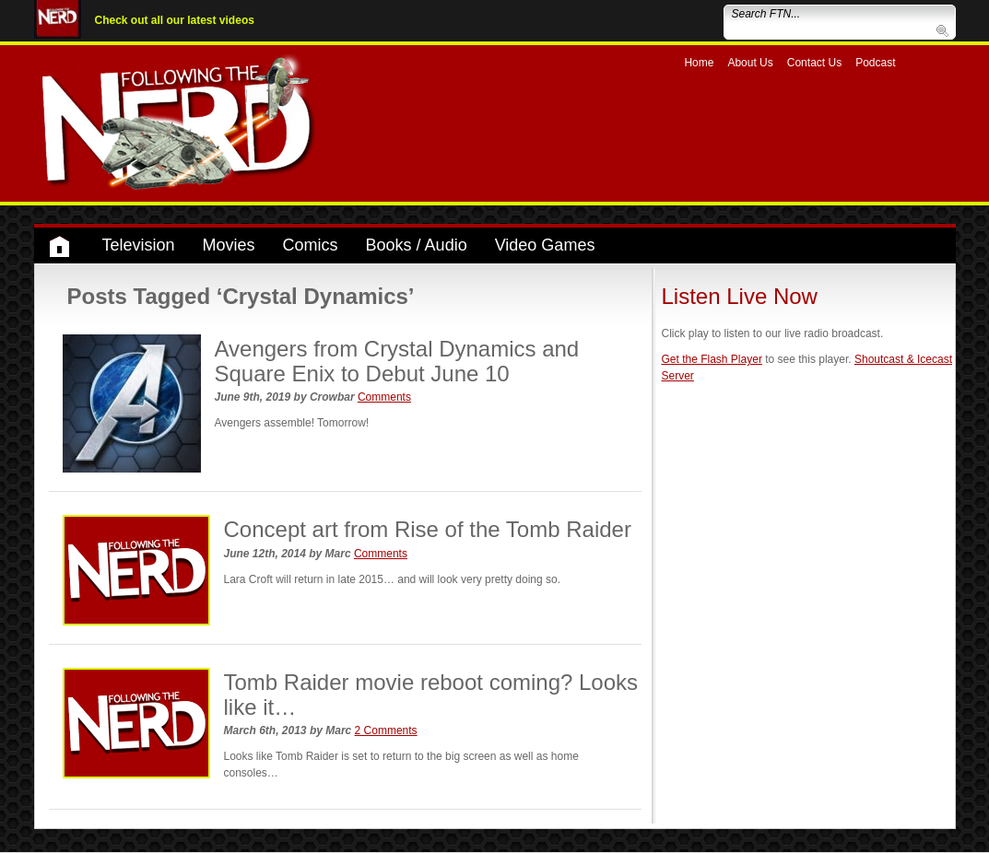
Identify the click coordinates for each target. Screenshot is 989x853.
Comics (310, 245)
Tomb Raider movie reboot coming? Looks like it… (431, 694)
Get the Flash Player (712, 359)
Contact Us (814, 62)
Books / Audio (416, 245)
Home (698, 62)
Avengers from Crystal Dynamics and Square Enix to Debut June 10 (397, 360)
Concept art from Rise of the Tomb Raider (427, 529)
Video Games (545, 245)
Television (138, 245)
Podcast (875, 62)
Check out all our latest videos (174, 20)
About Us (749, 62)
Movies (229, 245)
